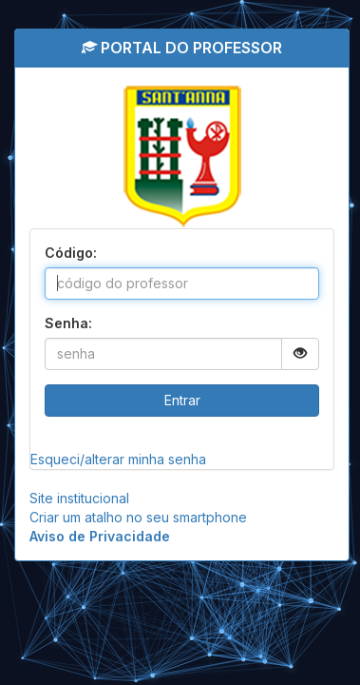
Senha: (68, 323)
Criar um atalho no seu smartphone (138, 517)
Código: (71, 253)
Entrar (182, 400)
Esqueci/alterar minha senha (118, 459)
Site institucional (79, 498)
